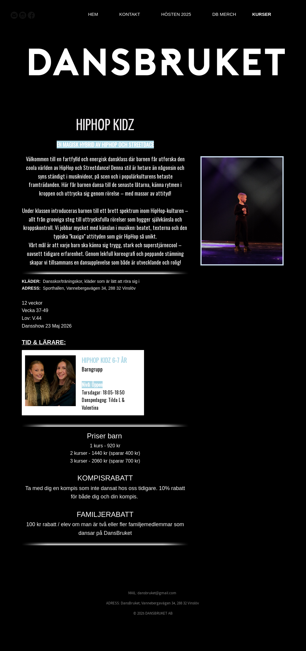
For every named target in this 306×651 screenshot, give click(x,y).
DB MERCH (224, 14)
